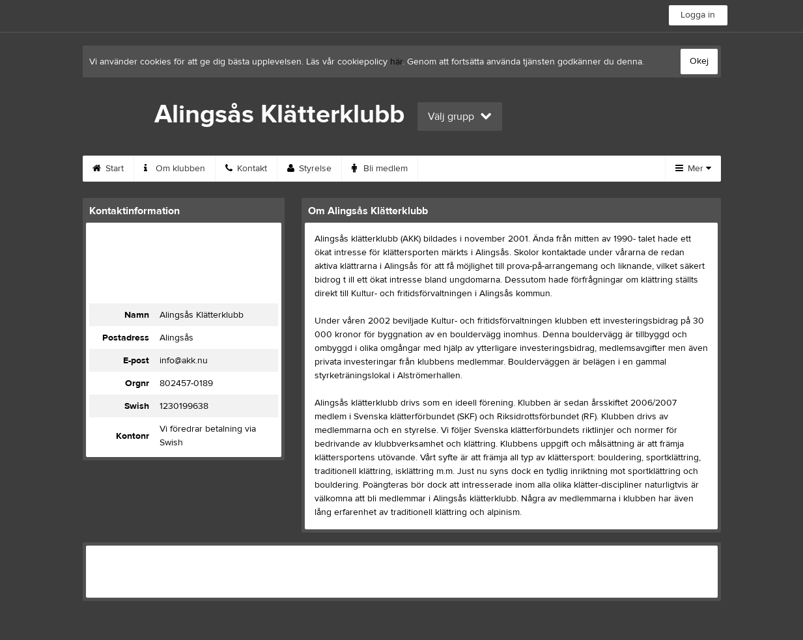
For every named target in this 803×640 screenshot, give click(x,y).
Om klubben (174, 168)
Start (108, 168)
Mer (693, 168)
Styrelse (309, 168)
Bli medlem (380, 168)
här (396, 62)
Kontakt (246, 168)
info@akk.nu (184, 361)
